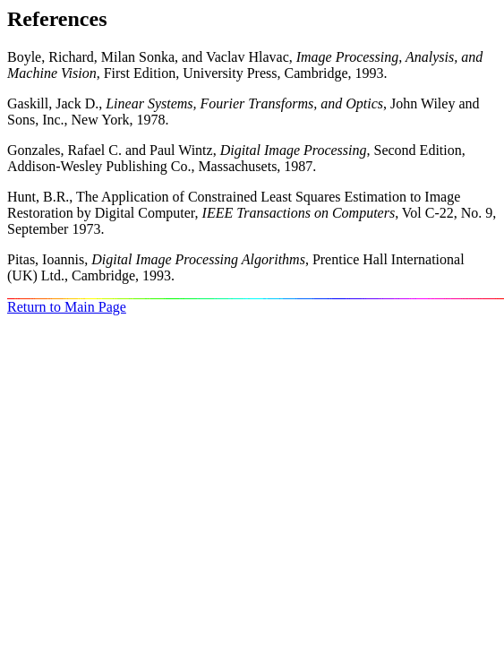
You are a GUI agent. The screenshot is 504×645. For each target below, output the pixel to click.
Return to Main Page (66, 306)
